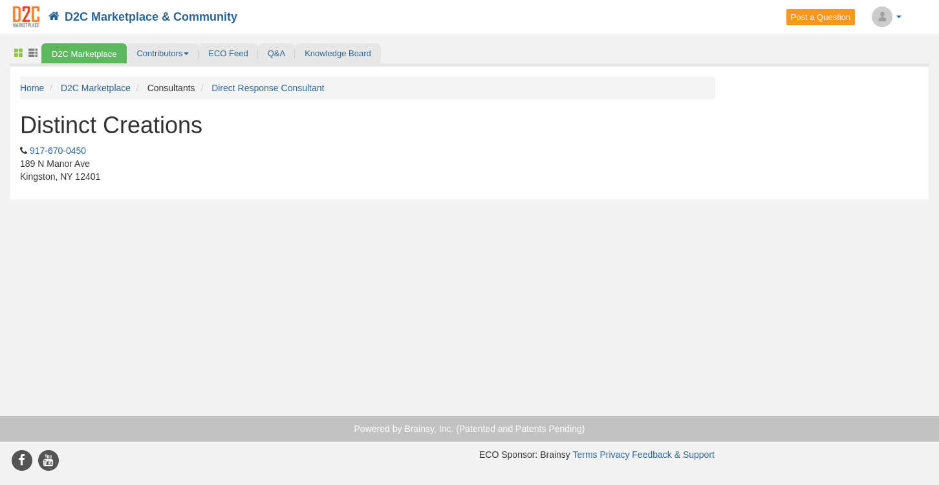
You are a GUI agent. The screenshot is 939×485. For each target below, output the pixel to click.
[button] (163, 53)
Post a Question (821, 17)
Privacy (615, 454)
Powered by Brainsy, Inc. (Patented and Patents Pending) (469, 429)
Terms (584, 454)
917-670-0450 (58, 151)
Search (923, 17)
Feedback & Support (673, 454)
